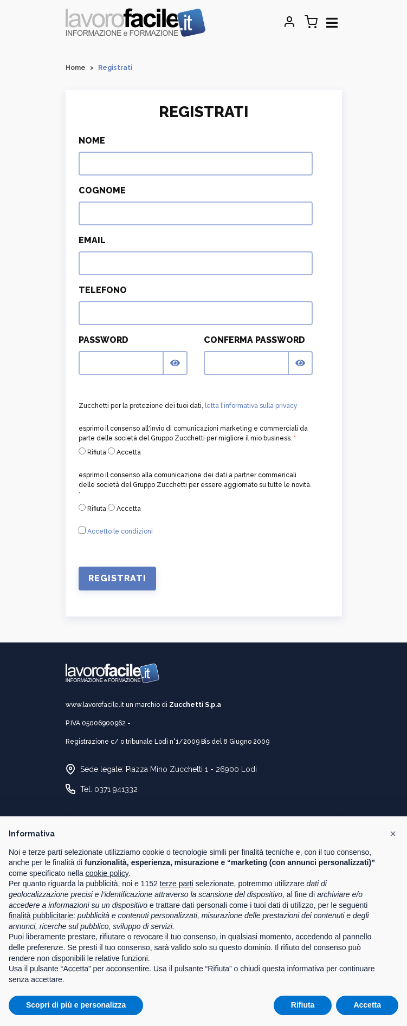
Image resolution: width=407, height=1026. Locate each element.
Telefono (103, 290)
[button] (393, 833)
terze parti (176, 883)
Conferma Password (254, 340)
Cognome (102, 190)
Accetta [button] (367, 1005)
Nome (92, 140)
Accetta (124, 451)
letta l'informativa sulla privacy (251, 406)
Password (103, 340)
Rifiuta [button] (303, 1005)
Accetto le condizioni (120, 531)
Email (92, 240)
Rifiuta (92, 451)
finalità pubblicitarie (41, 915)
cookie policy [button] (107, 873)
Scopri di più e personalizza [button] (76, 1005)
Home (76, 68)
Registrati (117, 578)
